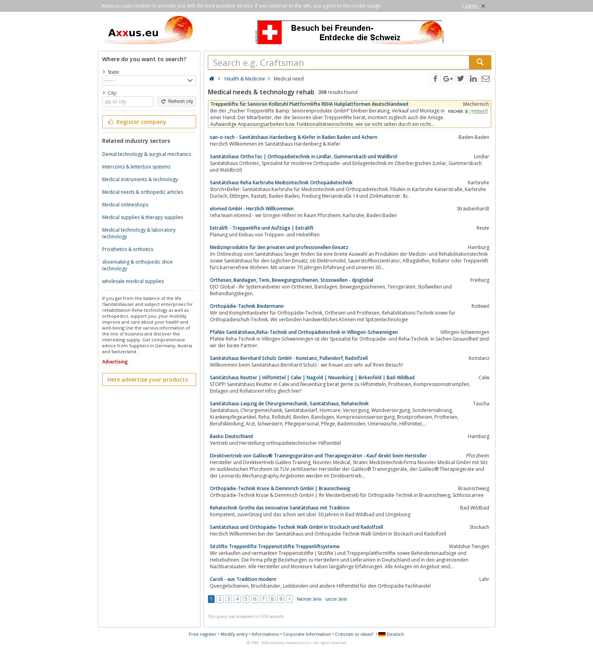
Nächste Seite (309, 599)
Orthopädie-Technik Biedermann (247, 306)
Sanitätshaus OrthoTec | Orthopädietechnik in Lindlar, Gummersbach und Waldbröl (303, 156)
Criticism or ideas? (354, 634)
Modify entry (234, 634)
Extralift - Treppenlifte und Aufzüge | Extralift (262, 228)
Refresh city (176, 101)
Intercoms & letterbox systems (136, 166)
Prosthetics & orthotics (127, 249)
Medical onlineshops (125, 204)
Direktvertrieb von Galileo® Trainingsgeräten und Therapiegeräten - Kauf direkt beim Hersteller (318, 455)
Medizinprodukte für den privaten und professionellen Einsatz (279, 247)
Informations (265, 634)
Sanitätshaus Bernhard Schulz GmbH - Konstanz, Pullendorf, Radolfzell (289, 358)
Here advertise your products (147, 379)
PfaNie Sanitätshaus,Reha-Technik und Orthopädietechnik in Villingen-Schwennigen (304, 332)
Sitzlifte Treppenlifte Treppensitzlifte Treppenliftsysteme (275, 546)
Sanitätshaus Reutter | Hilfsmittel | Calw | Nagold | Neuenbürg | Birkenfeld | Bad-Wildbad (312, 377)
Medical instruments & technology (140, 179)
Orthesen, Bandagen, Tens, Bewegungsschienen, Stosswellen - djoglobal (291, 280)
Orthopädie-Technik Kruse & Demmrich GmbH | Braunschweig (280, 488)
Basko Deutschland (231, 436)
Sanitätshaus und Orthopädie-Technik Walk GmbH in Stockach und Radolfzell (296, 527)
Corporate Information (307, 634)
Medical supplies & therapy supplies (142, 217)
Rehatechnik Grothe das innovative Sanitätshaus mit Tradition (280, 507)
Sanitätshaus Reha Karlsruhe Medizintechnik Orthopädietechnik (281, 182)
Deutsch (391, 634)
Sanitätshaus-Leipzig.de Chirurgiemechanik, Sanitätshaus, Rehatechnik (289, 403)
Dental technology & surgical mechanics (146, 154)
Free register (203, 634)
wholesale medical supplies (133, 281)
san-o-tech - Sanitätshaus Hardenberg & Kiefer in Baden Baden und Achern (293, 137)
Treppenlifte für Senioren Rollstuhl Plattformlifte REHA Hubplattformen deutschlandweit (309, 104)
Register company (137, 121)
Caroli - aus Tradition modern (243, 579)
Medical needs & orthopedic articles (142, 192)
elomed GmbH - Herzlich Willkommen (252, 208)
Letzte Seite (336, 599)
